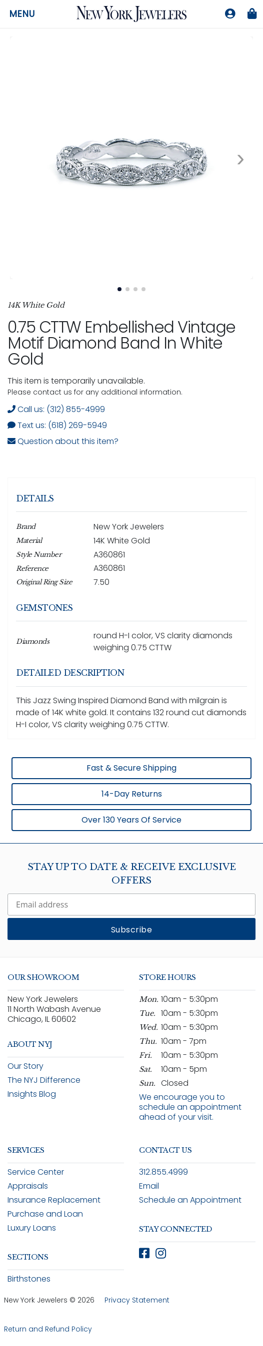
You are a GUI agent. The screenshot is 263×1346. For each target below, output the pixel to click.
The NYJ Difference (44, 1080)
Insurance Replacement (54, 1200)
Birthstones (29, 1279)
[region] (132, 656)
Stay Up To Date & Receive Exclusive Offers (132, 874)
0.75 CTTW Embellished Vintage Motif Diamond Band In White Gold (122, 343)
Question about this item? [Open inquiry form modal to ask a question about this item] (63, 441)
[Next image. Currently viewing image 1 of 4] (240, 158)
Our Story (26, 1066)
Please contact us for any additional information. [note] (95, 392)
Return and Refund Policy (48, 1329)
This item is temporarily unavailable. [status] (76, 381)
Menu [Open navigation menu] (22, 14)
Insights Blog (32, 1094)
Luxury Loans (32, 1228)
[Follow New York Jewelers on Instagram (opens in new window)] (161, 1253)
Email (149, 1186)
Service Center (36, 1172)
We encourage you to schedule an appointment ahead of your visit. (190, 1107)
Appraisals (28, 1186)
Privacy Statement (137, 1300)
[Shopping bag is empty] (252, 14)
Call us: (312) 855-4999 (56, 409)
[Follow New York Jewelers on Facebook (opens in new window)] (144, 1253)
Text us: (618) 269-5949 (57, 425)
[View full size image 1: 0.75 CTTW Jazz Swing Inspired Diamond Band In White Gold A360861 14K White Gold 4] (131, 157)
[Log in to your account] (230, 14)
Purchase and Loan (45, 1214)
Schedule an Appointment (190, 1200)
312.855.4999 (163, 1172)
